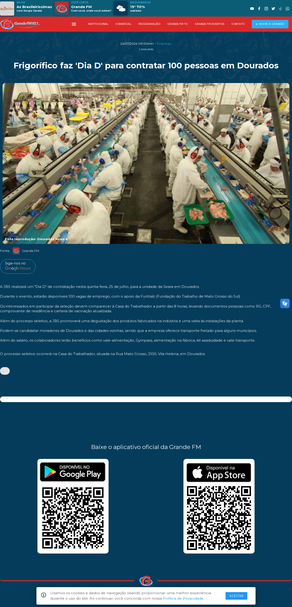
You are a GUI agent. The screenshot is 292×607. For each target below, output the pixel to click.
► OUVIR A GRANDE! (270, 24)
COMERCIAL (123, 24)
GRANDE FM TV (177, 24)
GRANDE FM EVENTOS (209, 24)
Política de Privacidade (183, 598)
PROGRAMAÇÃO (149, 24)
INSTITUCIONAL (98, 24)
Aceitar (236, 596)
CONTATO (238, 24)
